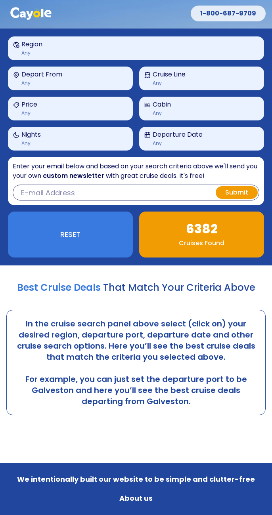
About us (136, 498)
